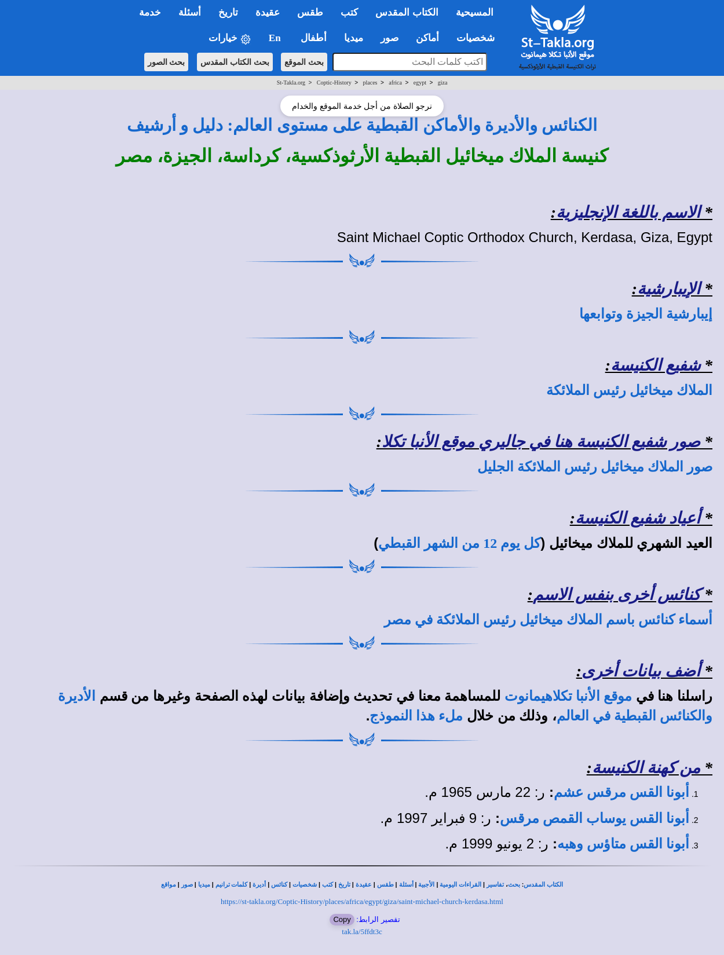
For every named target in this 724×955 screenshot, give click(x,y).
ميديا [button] (353, 37)
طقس (385, 884)
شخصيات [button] (479, 37)
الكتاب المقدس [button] (406, 12)
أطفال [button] (314, 37)
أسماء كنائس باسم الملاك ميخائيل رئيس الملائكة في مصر (548, 619)
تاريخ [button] (228, 12)
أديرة (259, 884)
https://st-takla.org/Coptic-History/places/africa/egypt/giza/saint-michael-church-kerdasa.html (362, 901)
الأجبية (426, 884)
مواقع (168, 884)
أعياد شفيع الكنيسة (637, 518)
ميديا (204, 884)
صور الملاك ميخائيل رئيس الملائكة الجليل (594, 466)
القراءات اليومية (460, 884)
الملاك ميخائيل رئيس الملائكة (629, 390)
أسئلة (406, 884)
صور (187, 884)
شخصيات (304, 884)
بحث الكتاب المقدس (234, 62)
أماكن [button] (427, 37)
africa (395, 82)
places (370, 82)
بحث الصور (166, 62)
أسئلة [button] (189, 12)
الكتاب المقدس (543, 884)
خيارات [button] (230, 38)
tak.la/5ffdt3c (362, 931)
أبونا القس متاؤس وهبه (623, 843)
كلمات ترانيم (231, 884)
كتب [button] (349, 12)
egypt (420, 82)
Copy (341, 919)
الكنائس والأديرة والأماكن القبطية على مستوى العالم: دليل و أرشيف (362, 125)
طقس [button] (310, 12)
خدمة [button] (150, 12)
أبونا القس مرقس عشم (621, 792)
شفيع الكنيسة (655, 365)
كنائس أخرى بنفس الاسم (616, 594)
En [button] (276, 37)
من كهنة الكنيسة (646, 768)
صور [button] (389, 37)
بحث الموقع (304, 62)
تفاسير (495, 884)
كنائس (279, 884)
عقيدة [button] (267, 12)
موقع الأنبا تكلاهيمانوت (568, 696)
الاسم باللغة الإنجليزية (628, 212)
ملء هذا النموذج (416, 715)
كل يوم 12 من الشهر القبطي (459, 543)
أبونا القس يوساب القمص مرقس (594, 818)
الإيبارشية (668, 289)
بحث (514, 884)
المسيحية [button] (474, 12)
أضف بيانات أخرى (641, 671)
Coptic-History (334, 82)
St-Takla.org (291, 82)
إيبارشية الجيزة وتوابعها (645, 313)
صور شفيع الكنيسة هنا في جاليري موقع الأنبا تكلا (541, 442)
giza (443, 82)
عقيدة (364, 884)
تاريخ (344, 884)
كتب (327, 884)
